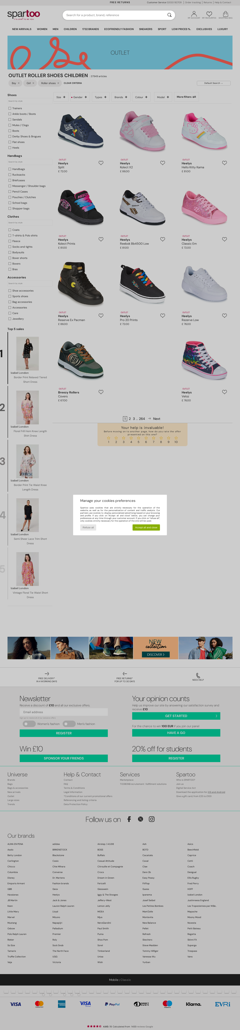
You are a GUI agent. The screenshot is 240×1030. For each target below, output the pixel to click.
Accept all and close (146, 527)
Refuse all (88, 527)
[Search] (169, 15)
